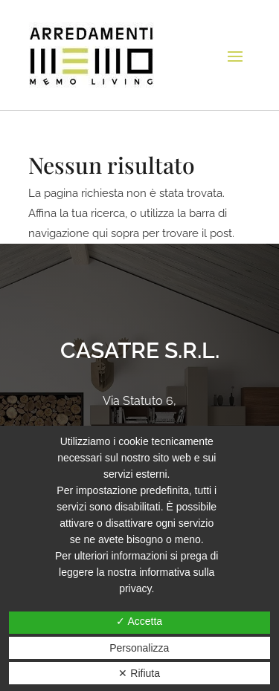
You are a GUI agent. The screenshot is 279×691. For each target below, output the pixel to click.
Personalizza (139, 648)
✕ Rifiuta (139, 673)
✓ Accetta (139, 621)
